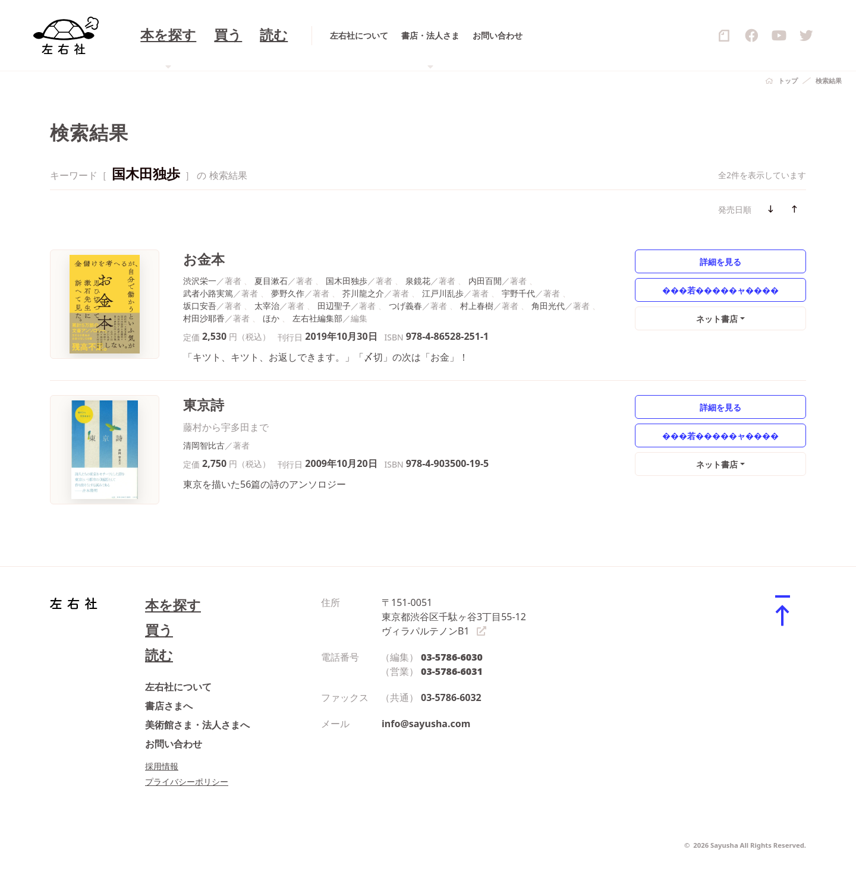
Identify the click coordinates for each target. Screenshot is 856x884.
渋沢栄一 (199, 280)
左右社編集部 (317, 318)
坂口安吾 (199, 305)
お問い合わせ (173, 743)
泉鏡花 (417, 280)
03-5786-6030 (452, 657)
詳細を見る (720, 261)
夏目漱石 (271, 280)
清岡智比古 (204, 445)
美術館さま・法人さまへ (197, 724)
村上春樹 (476, 305)
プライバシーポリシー (186, 781)
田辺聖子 (334, 305)
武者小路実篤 (208, 293)
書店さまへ (169, 705)
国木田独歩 (346, 280)
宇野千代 (518, 293)
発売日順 (734, 209)
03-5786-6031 (452, 671)
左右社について (178, 686)
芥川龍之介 (363, 293)
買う (159, 630)
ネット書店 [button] (717, 318)
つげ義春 (405, 305)
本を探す (173, 605)
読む (159, 655)
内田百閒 (485, 280)
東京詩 (203, 405)
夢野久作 (287, 293)
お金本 (204, 259)
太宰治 (266, 305)
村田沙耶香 (204, 318)
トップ (788, 80)
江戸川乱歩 (443, 293)
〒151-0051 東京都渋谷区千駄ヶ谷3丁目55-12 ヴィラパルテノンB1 (454, 616)
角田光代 (548, 305)
